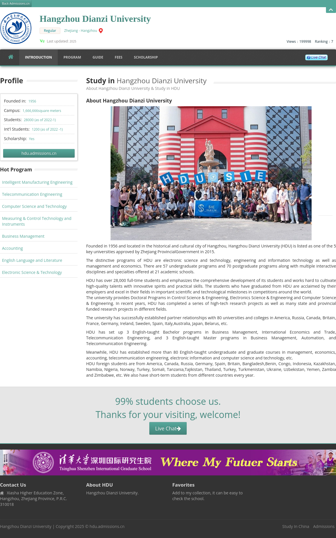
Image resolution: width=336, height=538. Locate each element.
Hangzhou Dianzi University (25, 526)
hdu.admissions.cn (39, 153)
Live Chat (168, 428)
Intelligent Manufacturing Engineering (37, 182)
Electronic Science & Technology (32, 272)
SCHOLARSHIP (146, 57)
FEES (119, 57)
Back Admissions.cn (16, 3)
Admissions (324, 526)
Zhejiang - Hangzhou (80, 30)
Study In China (295, 526)
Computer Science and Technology (34, 206)
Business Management (23, 236)
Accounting (12, 248)
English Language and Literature (32, 260)
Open (331, 10)
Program (72, 57)
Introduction (38, 57)
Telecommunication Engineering (32, 194)
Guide (97, 57)
